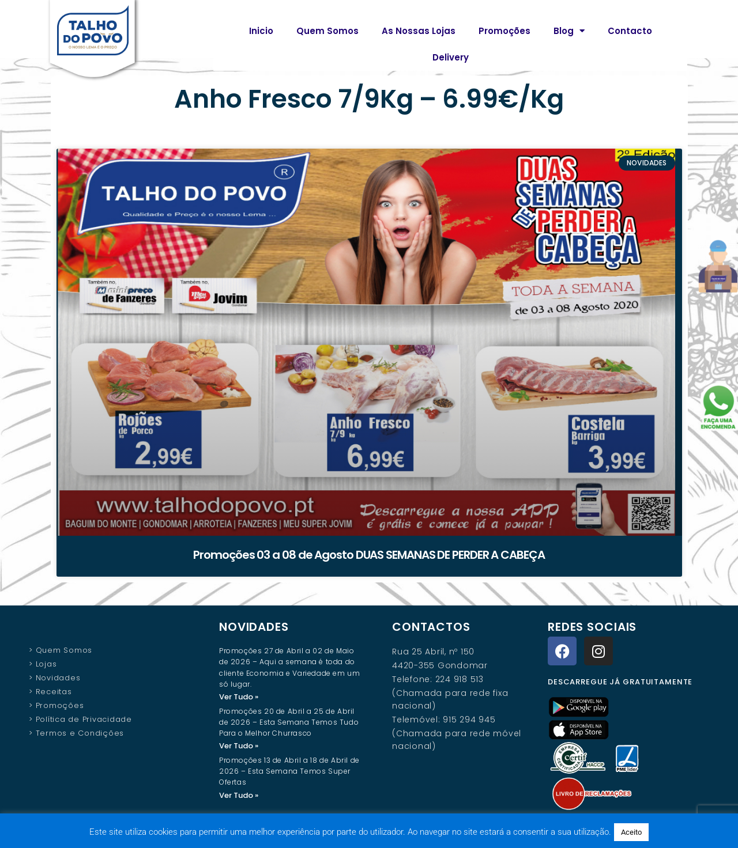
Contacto (630, 31)
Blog (569, 31)
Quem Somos (327, 31)
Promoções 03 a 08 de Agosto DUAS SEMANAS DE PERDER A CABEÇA (368, 555)
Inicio (261, 31)
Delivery (450, 57)
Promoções (504, 31)
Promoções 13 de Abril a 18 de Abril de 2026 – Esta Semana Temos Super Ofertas (289, 772)
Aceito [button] (631, 832)
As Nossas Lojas (418, 31)
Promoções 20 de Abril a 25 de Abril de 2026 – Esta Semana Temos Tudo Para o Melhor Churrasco (289, 723)
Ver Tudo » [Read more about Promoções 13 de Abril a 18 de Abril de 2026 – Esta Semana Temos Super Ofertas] (238, 796)
